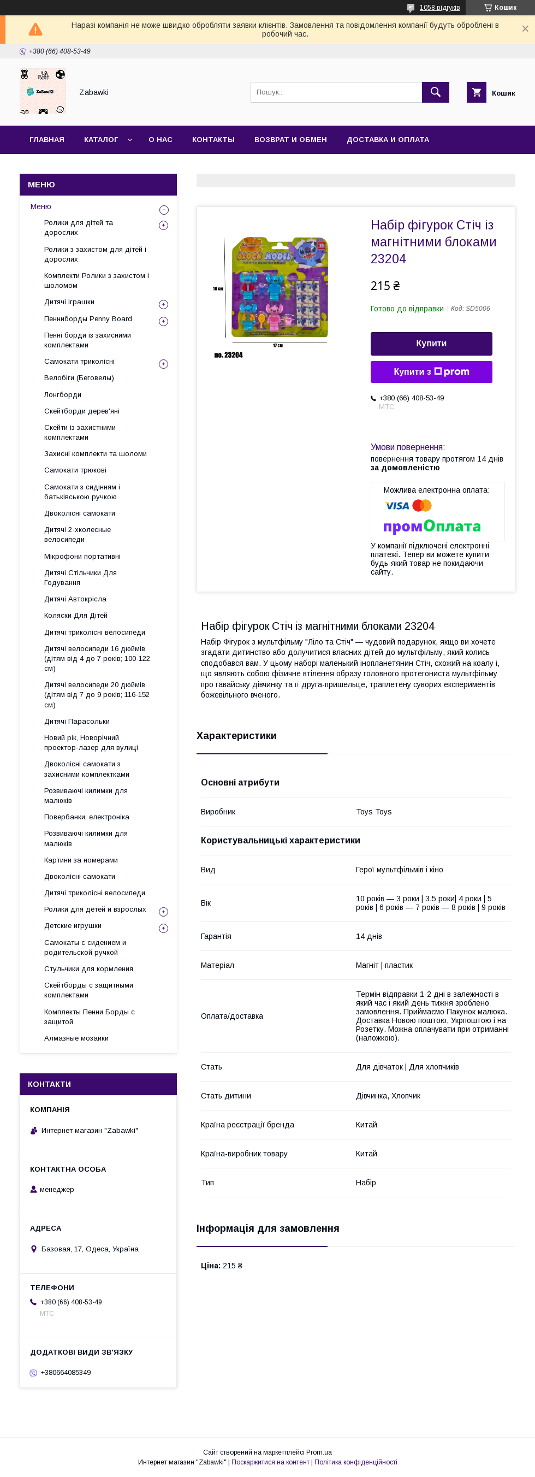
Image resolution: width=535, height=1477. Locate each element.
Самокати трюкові (75, 470)
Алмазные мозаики (76, 1038)
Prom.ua (319, 1452)
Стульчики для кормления (88, 969)
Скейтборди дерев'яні (82, 411)
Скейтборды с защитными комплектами (88, 990)
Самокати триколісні (79, 361)
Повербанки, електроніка (86, 817)
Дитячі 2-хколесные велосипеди (77, 534)
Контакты (213, 139)
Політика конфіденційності (355, 1462)
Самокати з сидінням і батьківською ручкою (82, 492)
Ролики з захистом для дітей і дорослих (95, 254)
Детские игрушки (73, 925)
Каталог (101, 139)
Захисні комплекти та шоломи (95, 454)
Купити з (431, 372)
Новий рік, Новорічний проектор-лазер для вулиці (91, 743)
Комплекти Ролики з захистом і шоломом (96, 280)
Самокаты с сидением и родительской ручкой (85, 947)
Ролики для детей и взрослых (95, 909)
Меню (41, 206)
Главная (46, 139)
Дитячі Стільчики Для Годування (80, 578)
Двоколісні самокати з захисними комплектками (86, 769)
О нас (160, 139)
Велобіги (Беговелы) (79, 378)
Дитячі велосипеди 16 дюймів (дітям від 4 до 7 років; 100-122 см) (97, 658)
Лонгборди (62, 395)
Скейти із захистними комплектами (80, 432)
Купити (432, 343)
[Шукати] (435, 92)
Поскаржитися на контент (270, 1462)
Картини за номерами (81, 860)
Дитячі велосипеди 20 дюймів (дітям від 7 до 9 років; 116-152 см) (97, 694)
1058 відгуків (440, 7)
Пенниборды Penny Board (88, 319)
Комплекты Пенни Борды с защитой (89, 1017)
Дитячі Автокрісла (75, 599)
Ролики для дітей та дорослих (78, 227)
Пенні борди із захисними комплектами (87, 340)
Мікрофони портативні (82, 556)
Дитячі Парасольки (77, 721)
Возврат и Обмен (290, 139)
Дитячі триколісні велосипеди (94, 632)
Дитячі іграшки (69, 302)
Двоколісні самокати (79, 513)
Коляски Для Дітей (76, 615)
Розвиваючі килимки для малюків (86, 796)
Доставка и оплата (388, 139)
